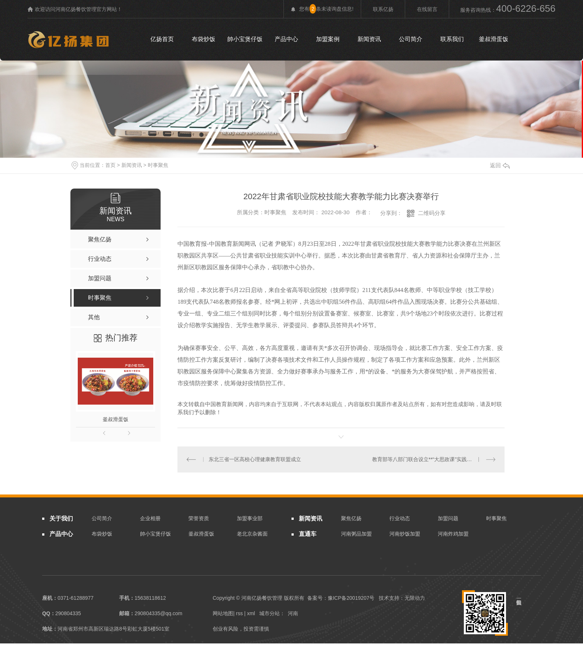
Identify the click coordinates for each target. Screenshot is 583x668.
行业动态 (399, 518)
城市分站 (269, 613)
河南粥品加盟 (356, 534)
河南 (293, 613)
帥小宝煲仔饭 (245, 39)
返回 (500, 165)
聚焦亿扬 (351, 518)
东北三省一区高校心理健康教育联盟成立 (254, 459)
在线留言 (427, 9)
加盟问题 (448, 518)
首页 (110, 165)
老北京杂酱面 (252, 534)
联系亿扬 (383, 9)
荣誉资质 (198, 518)
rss (239, 613)
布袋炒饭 (203, 39)
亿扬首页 (162, 39)
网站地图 (223, 613)
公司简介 (410, 39)
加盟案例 (328, 39)
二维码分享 (431, 213)
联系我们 (452, 39)
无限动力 (414, 598)
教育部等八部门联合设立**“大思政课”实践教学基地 (429, 459)
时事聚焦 (158, 165)
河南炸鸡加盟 (453, 534)
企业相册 (150, 518)
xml (251, 613)
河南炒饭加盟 (404, 534)
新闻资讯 (369, 39)
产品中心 (286, 39)
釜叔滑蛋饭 (493, 39)
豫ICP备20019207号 (351, 598)
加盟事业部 (250, 518)
